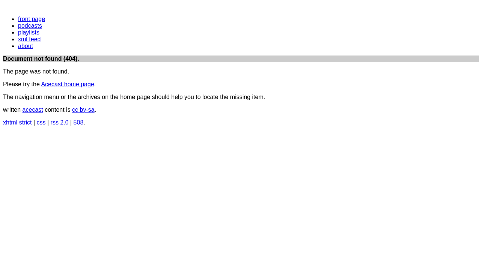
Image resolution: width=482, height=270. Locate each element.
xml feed (29, 39)
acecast (33, 109)
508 (79, 122)
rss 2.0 (60, 122)
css (41, 122)
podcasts (30, 25)
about (25, 46)
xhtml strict (17, 122)
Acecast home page (67, 84)
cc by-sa (83, 109)
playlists (28, 32)
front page (31, 19)
